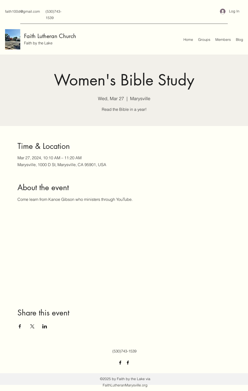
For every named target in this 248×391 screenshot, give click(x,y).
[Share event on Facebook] (19, 326)
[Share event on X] (32, 326)
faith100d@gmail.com (22, 11)
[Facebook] (120, 362)
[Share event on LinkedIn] (44, 326)
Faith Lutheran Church (50, 36)
